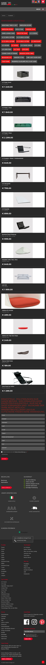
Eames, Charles (27, 549)
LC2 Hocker (5, 45)
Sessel (2, 547)
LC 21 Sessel (33, 33)
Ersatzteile (10, 15)
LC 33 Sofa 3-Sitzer (23, 41)
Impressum (4, 638)
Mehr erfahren (6, 487)
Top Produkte (4, 579)
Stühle (2, 557)
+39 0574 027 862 (21, 540)
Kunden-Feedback (28, 570)
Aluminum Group (5, 561)
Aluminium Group (5, 594)
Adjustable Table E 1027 (9, 25)
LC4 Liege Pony (6, 49)
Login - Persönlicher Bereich (8, 628)
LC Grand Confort (5, 596)
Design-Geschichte (5, 630)
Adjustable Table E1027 (7, 586)
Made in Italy (27, 568)
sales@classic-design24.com (24, 538)
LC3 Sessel (15, 45)
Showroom (3, 624)
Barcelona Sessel (7, 29)
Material (26, 566)
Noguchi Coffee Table (27, 53)
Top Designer (27, 545)
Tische (2, 567)
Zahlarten (3, 616)
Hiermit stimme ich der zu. (14, 452)
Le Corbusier (27, 547)
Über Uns (26, 561)
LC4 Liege (37, 45)
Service (3, 15)
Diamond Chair (30, 29)
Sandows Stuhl (19, 57)
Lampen (3, 569)
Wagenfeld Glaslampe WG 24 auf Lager (24, 61)
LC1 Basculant (36, 41)
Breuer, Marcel (27, 557)
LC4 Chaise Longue (26, 45)
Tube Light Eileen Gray (33, 57)
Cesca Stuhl (19, 29)
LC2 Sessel (4, 582)
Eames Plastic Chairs (6, 598)
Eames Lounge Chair (8, 33)
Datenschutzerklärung (20, 452)
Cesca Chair (4, 590)
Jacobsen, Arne (27, 553)
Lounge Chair (4, 588)
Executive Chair (22, 33)
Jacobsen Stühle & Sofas (7, 604)
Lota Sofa (25, 49)
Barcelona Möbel (5, 602)
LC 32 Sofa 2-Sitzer (8, 41)
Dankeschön (27, 574)
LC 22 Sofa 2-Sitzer (8, 37)
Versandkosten (4, 614)
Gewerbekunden (5, 626)
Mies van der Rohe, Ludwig (30, 551)
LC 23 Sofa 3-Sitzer (23, 37)
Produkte (3, 545)
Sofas (2, 551)
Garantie (3, 618)
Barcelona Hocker (25, 25)
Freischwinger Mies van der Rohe (9, 608)
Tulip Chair (6, 61)
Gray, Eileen (26, 555)
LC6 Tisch (17, 49)
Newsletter (4, 634)
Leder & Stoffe (5, 622)
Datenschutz (4, 636)
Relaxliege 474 (6, 57)
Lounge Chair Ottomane (9, 53)
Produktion (26, 564)
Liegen (3, 553)
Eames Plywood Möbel (6, 606)
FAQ (2, 620)
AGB (25, 572)
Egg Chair (3, 592)
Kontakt (3, 632)
